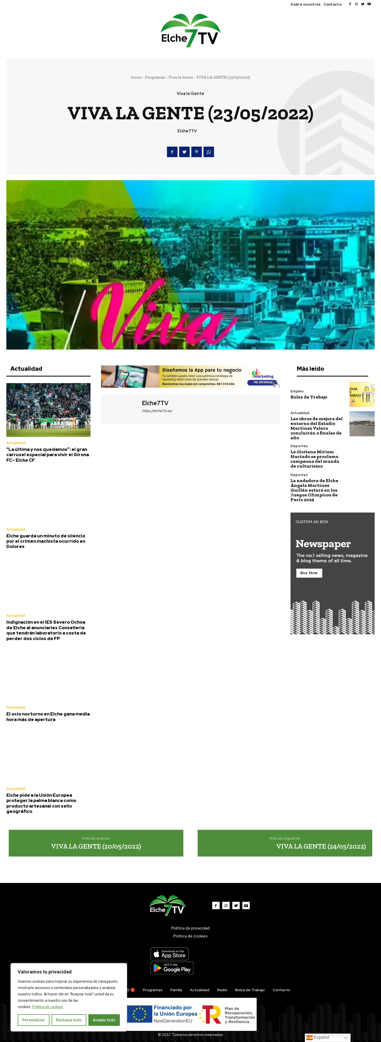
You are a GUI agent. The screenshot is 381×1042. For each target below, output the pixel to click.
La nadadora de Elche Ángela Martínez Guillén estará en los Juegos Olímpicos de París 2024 (314, 490)
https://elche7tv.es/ (157, 411)
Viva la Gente (181, 77)
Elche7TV (187, 131)
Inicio (136, 77)
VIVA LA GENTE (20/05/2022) (96, 846)
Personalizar (33, 1020)
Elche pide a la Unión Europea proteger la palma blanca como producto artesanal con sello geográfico (41, 803)
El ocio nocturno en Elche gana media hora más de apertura (48, 716)
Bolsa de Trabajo (309, 397)
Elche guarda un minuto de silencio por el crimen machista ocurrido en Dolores (45, 541)
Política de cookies (47, 1007)
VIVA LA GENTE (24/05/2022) (321, 846)
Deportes (299, 446)
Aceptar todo (104, 1020)
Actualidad (15, 443)
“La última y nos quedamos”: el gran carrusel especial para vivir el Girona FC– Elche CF (47, 454)
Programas (155, 77)
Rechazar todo (69, 1020)
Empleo (297, 391)
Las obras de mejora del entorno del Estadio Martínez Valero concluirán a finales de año (317, 428)
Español (317, 1038)
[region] (69, 997)
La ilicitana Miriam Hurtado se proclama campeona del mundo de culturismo (315, 459)
